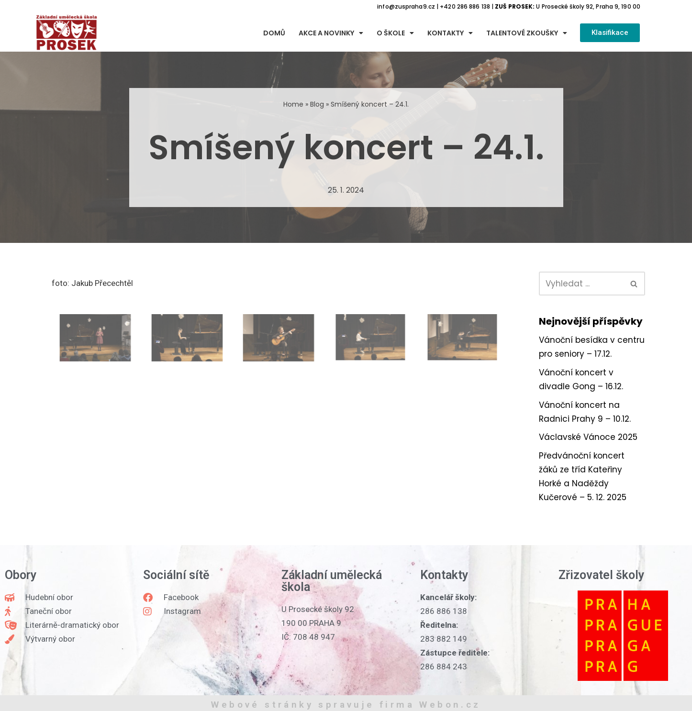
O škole (395, 33)
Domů (274, 33)
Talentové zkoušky (526, 33)
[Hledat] (581, 283)
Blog (317, 104)
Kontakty (450, 33)
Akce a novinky (331, 33)
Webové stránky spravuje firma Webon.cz (345, 704)
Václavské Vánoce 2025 (588, 437)
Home (293, 104)
